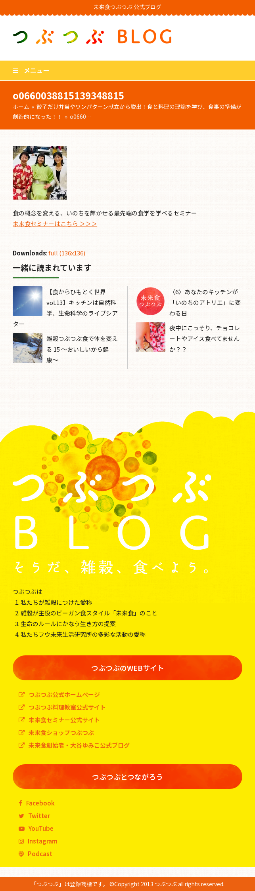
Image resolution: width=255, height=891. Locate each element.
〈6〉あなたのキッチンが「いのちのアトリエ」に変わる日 (205, 302)
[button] (31, 70)
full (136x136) (66, 253)
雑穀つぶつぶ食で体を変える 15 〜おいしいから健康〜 (82, 349)
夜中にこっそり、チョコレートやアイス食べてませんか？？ (204, 338)
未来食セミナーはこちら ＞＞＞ (55, 223)
